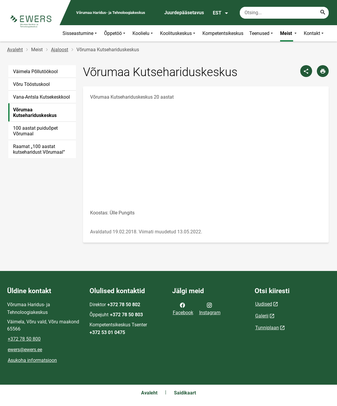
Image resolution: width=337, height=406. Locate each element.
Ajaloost (59, 49)
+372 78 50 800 (24, 339)
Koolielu (143, 33)
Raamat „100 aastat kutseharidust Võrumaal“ (39, 149)
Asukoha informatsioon (32, 360)
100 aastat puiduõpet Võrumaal (35, 131)
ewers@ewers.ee (25, 349)
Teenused (261, 33)
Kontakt (314, 33)
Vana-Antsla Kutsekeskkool (41, 97)
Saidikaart (185, 393)
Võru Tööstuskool (31, 84)
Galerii (262, 316)
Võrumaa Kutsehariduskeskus (35, 112)
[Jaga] (306, 71)
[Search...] (323, 13)
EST (221, 13)
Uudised (263, 304)
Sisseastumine (80, 33)
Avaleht (15, 49)
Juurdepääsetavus (184, 12)
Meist (289, 33)
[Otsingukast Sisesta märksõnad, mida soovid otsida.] (284, 13)
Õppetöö (115, 33)
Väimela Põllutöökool (35, 71)
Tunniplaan (267, 327)
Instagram (210, 308)
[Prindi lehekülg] (323, 71)
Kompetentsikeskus (222, 33)
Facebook (183, 308)
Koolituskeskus (178, 33)
